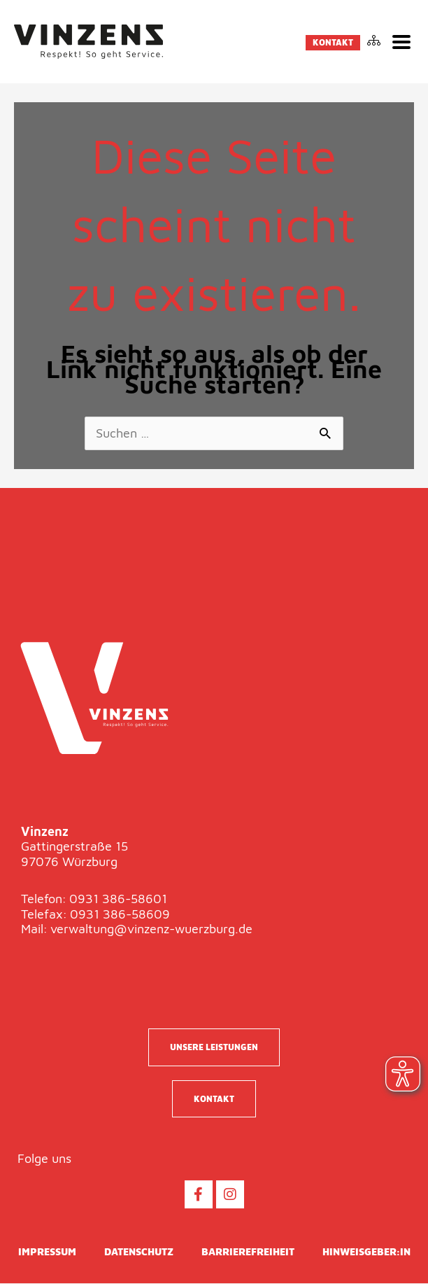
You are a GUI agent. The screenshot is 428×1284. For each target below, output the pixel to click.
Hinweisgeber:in (366, 1252)
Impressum (47, 1252)
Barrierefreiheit (247, 1252)
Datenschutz (138, 1252)
